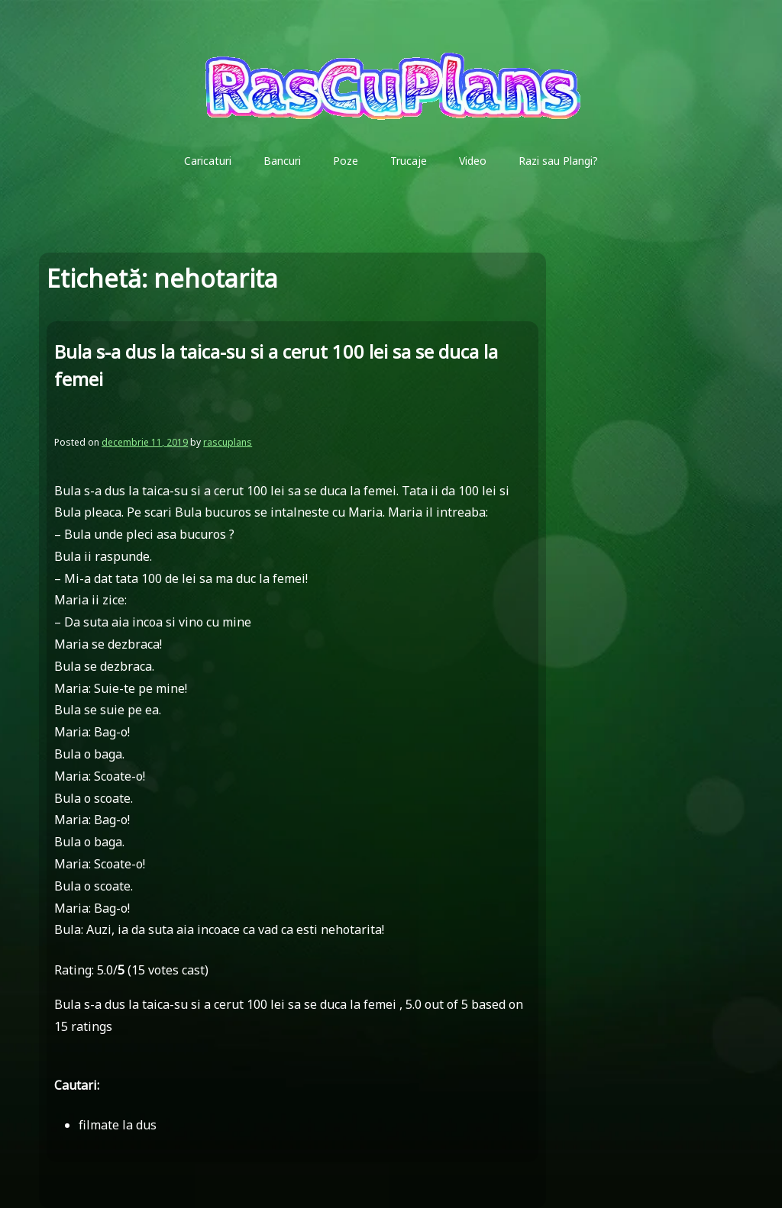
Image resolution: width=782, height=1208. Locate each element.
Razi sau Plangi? (558, 160)
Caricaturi (207, 160)
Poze (345, 160)
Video (472, 160)
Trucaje (408, 160)
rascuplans (227, 442)
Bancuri (282, 160)
